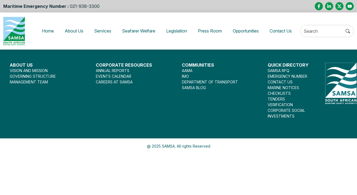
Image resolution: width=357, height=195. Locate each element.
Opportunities (252, 31)
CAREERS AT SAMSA (114, 82)
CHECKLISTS (279, 93)
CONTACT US (280, 82)
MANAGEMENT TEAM (29, 82)
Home (46, 31)
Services (99, 31)
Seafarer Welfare (138, 31)
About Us (69, 31)
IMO (185, 76)
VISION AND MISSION (29, 70)
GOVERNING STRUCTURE (33, 76)
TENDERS (276, 99)
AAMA (187, 70)
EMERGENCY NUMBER (287, 76)
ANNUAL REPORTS (112, 70)
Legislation (179, 31)
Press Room (214, 31)
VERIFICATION (280, 104)
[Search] (327, 31)
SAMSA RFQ (278, 70)
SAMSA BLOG (194, 87)
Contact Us (289, 31)
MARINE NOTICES (283, 87)
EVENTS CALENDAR (113, 76)
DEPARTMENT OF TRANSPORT (210, 82)
